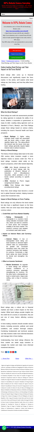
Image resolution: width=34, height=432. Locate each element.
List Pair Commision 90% (17, 57)
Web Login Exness (17, 50)
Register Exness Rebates (17, 54)
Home (3, 61)
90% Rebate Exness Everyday (17, 3)
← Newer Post (5, 358)
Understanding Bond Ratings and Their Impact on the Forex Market (15, 68)
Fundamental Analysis (12, 61)
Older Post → (29, 358)
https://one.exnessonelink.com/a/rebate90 (17, 31)
